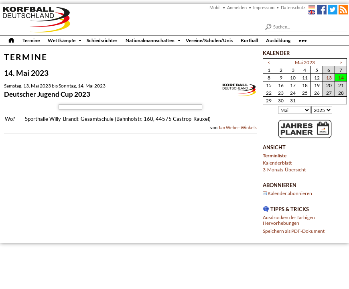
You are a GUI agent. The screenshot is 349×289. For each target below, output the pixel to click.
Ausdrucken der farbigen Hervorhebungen (289, 220)
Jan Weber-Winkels (237, 127)
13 (329, 77)
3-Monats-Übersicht (284, 169)
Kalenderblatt (277, 162)
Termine (31, 40)
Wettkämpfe (61, 40)
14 (341, 77)
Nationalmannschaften (150, 40)
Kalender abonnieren (290, 193)
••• (302, 40)
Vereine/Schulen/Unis (209, 40)
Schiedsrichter (102, 40)
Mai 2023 (305, 62)
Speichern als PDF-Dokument (294, 231)
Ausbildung (278, 40)
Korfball (249, 40)
